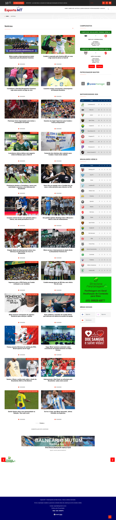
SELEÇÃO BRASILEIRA (68, 68)
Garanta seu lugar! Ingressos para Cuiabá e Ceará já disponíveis (58, 121)
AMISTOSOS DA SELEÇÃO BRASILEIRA (28, 391)
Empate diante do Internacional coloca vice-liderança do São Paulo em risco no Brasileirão (21, 251)
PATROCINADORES (89, 9)
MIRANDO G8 (71, 229)
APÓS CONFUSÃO (70, 294)
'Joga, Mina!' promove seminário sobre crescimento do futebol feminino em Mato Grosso (58, 348)
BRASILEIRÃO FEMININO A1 (31, 36)
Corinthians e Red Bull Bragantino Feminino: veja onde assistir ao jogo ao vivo (21, 89)
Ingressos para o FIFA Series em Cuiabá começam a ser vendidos (22, 283)
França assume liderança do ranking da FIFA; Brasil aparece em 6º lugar (21, 347)
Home (7, 16)
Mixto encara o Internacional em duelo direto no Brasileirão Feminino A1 (58, 250)
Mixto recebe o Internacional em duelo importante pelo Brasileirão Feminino (21, 57)
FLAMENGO (34, 100)
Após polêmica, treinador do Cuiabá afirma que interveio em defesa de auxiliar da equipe (58, 315)
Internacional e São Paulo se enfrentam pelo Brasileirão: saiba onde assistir (58, 380)
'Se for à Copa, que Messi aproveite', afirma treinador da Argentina (58, 412)
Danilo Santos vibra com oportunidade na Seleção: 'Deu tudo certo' (21, 412)
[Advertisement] (58, 479)
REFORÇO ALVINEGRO (32, 294)
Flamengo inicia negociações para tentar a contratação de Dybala (21, 121)
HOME (46, 9)
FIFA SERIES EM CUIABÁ (31, 262)
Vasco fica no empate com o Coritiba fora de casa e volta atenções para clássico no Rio (58, 186)
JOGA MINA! (71, 326)
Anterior (91, 66)
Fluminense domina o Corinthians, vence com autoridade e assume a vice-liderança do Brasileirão (21, 187)
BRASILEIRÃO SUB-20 (69, 36)
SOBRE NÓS (54, 9)
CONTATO (101, 9)
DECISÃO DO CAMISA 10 (68, 391)
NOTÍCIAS (64, 9)
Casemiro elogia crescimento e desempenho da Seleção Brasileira (58, 89)
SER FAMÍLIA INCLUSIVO (68, 132)
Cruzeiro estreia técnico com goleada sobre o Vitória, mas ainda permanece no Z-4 (21, 218)
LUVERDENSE (34, 132)
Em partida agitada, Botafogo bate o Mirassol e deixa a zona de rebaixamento (58, 218)
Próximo (99, 66)
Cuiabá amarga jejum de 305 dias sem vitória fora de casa (58, 283)
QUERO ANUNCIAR (75, 9)
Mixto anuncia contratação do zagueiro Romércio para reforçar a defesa (21, 315)
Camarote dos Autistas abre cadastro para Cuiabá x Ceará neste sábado (58, 153)
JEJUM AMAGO (70, 262)
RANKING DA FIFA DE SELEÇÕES (29, 326)
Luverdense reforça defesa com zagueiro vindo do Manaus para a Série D (21, 153)
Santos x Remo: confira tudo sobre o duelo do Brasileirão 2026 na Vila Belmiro (22, 380)
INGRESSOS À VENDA (69, 100)
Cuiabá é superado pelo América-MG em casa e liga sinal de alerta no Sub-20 (58, 57)
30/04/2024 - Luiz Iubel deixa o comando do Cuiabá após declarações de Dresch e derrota (46, 3)
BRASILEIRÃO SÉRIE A (32, 165)
